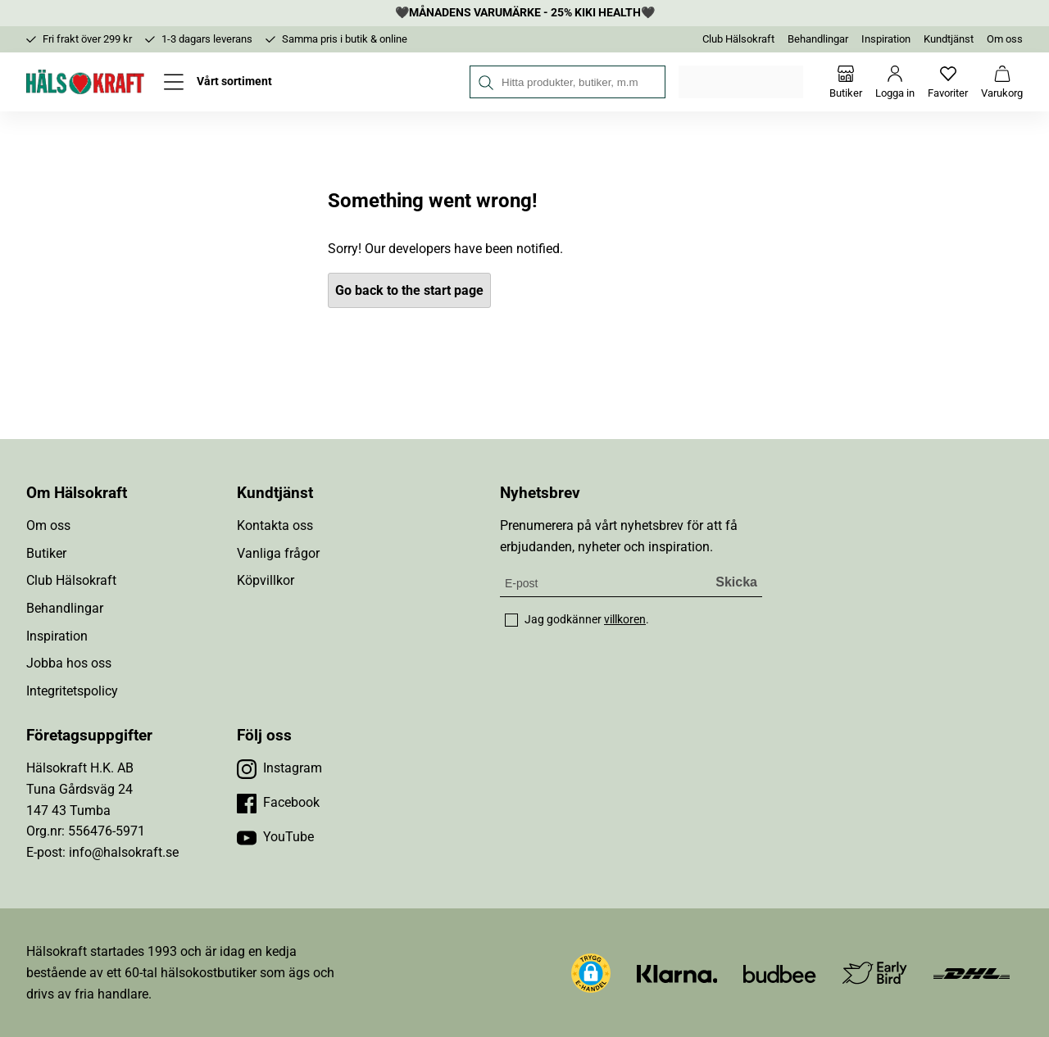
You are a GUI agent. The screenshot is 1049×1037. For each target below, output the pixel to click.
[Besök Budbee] (779, 972)
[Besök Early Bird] (874, 972)
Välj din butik (742, 82)
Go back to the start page (409, 290)
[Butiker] (845, 82)
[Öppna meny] (218, 82)
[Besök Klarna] (677, 972)
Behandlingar (818, 39)
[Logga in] (895, 82)
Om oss (1005, 39)
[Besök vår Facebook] (278, 802)
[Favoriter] (948, 82)
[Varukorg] (1002, 82)
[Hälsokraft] (85, 82)
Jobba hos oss (68, 663)
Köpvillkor (265, 580)
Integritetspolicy (72, 691)
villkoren (625, 619)
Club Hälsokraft (738, 39)
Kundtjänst (949, 39)
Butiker (46, 553)
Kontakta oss (275, 525)
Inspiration (885, 39)
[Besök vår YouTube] (275, 837)
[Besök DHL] (971, 972)
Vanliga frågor (278, 553)
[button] (591, 973)
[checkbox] (511, 620)
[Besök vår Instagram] (279, 768)
